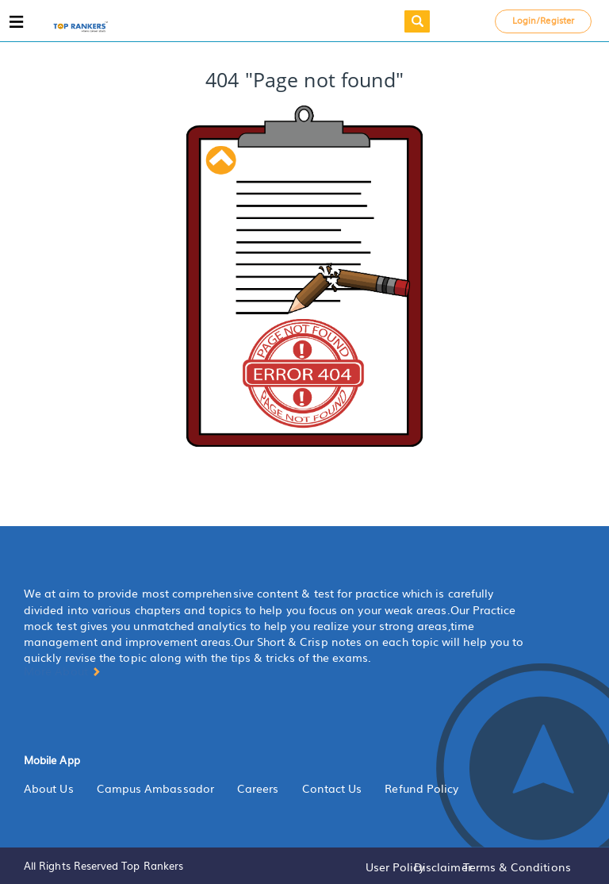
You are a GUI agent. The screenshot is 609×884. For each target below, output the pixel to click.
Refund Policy (421, 788)
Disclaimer (443, 866)
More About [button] (62, 670)
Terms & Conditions (517, 866)
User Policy (395, 866)
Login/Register (543, 19)
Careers (258, 788)
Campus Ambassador (155, 788)
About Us (49, 788)
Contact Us (332, 788)
